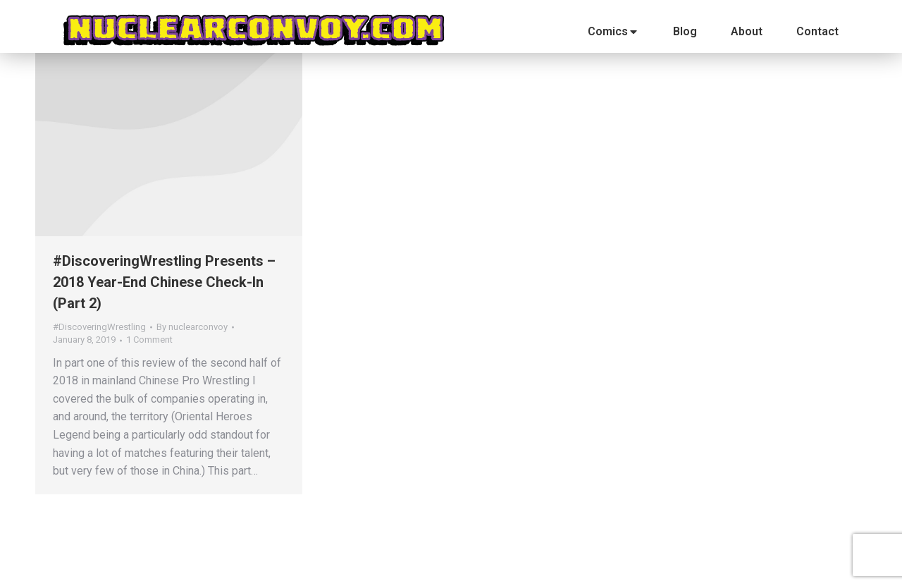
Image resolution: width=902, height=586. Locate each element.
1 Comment (149, 339)
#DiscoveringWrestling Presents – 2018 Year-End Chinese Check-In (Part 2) (164, 282)
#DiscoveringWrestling (99, 327)
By (192, 327)
